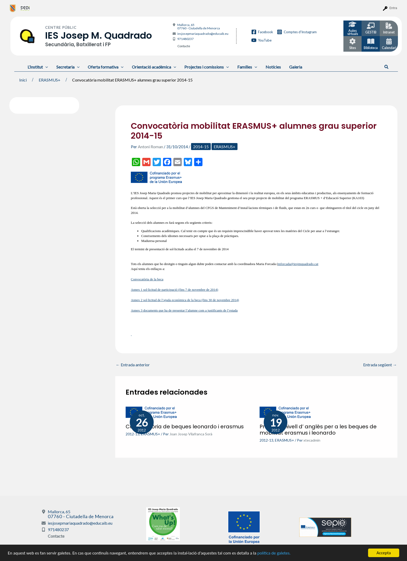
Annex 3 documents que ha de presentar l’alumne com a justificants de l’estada (184, 310)
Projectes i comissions (206, 66)
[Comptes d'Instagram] (297, 32)
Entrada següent (380, 365)
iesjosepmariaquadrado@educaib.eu (202, 34)
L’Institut (38, 66)
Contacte (183, 46)
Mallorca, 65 (198, 26)
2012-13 (132, 434)
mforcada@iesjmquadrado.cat (298, 264)
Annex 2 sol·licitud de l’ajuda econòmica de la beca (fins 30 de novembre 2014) (185, 300)
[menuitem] (13, 8)
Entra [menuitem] (393, 8)
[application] (45, 66)
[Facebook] (262, 32)
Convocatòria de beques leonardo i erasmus (185, 426)
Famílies (247, 66)
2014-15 (201, 146)
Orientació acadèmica (154, 66)
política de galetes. (273, 553)
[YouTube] (261, 40)
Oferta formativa (106, 66)
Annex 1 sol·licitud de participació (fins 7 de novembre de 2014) (174, 290)
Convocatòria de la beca (147, 279)
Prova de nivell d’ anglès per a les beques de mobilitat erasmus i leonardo (318, 429)
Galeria (295, 66)
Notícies (273, 66)
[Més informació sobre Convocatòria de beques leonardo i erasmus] (152, 411)
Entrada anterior (133, 365)
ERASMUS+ (224, 146)
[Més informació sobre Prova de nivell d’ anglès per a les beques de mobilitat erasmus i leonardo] (285, 411)
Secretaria (68, 66)
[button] (386, 67)
